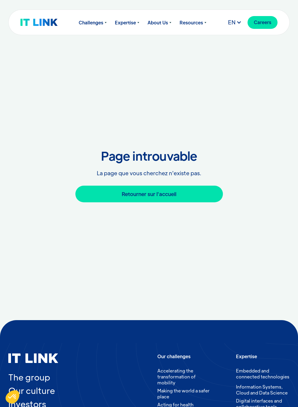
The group (29, 377)
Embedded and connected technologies (262, 373)
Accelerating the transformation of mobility (176, 376)
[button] (93, 22)
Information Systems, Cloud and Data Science (262, 389)
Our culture (31, 390)
